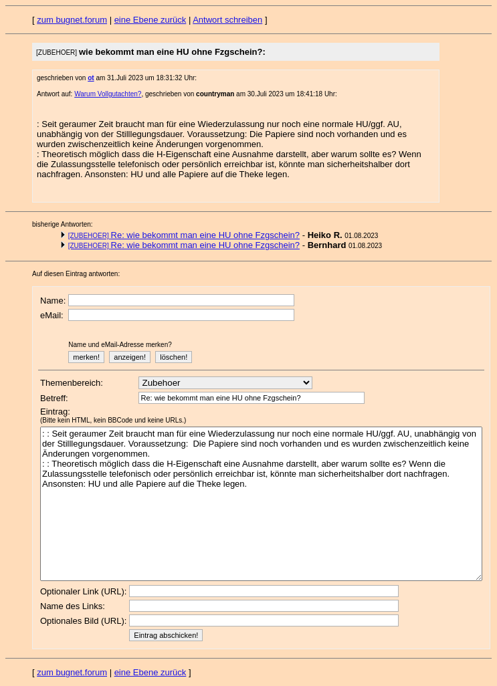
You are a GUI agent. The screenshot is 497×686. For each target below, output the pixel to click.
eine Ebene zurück (150, 20)
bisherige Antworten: (62, 224)
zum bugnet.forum (72, 20)
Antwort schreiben (227, 20)
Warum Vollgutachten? (107, 94)
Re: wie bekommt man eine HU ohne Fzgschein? (184, 235)
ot (91, 78)
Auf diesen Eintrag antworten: (76, 273)
